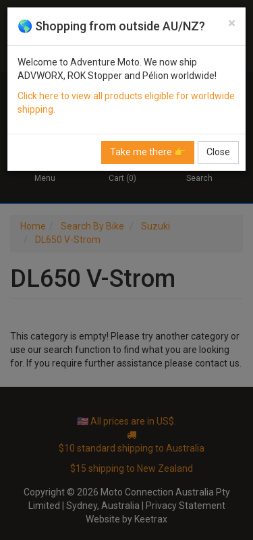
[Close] (231, 23)
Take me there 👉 (148, 151)
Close (218, 151)
